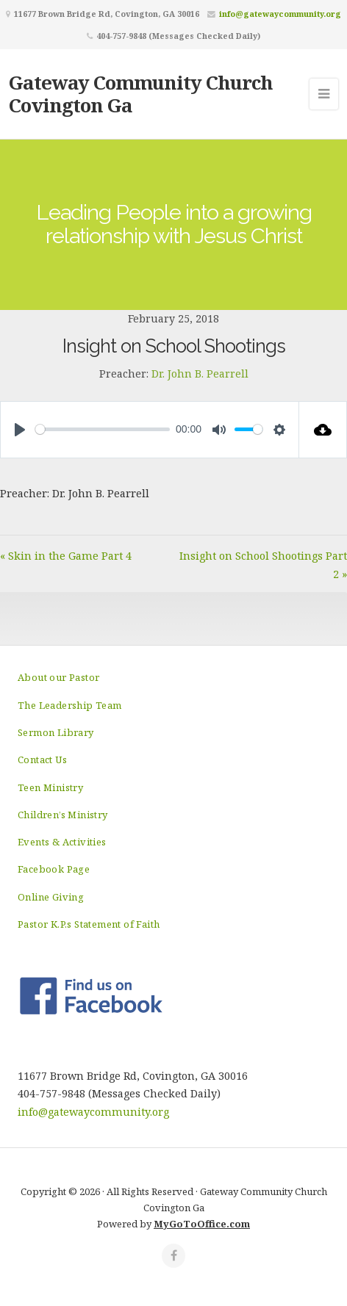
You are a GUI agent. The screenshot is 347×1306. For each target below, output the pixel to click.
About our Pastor (58, 677)
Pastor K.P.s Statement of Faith (89, 924)
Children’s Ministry (63, 814)
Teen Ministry (50, 787)
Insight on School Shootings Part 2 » (263, 564)
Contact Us (42, 759)
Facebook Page (54, 869)
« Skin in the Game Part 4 (66, 556)
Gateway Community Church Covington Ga (141, 93)
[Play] (20, 429)
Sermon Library (56, 732)
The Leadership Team (70, 705)
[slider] (102, 429)
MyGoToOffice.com (202, 1223)
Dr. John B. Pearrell (199, 373)
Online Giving (51, 896)
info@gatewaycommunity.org (280, 13)
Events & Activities (62, 841)
